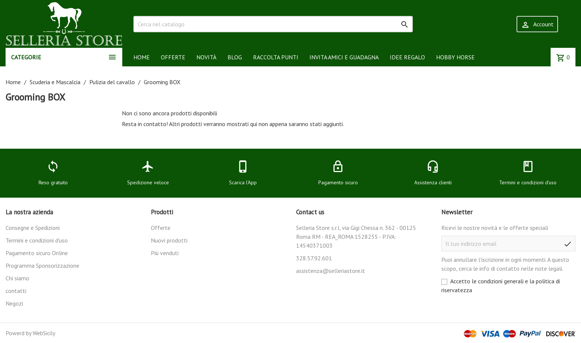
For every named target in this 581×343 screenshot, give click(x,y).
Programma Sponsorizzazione (42, 265)
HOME (141, 57)
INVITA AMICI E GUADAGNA (344, 57)
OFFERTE (173, 57)
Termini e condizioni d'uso (37, 240)
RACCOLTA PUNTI (275, 57)
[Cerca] (273, 24)
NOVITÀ (206, 57)
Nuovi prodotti (169, 240)
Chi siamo (17, 278)
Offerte (160, 227)
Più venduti (165, 253)
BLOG (235, 57)
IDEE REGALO (407, 57)
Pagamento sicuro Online (37, 253)
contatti (16, 290)
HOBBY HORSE (455, 57)
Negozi (14, 303)
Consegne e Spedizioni (33, 227)
